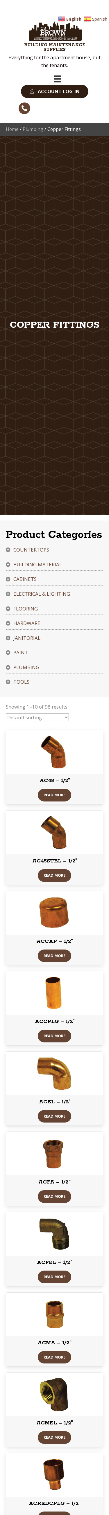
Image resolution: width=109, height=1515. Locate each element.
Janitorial (26, 638)
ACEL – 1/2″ (54, 1102)
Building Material (37, 564)
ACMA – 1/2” (54, 1343)
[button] (54, 91)
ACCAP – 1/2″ (54, 941)
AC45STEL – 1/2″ (54, 861)
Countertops (31, 549)
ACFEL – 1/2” (54, 1262)
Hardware (26, 623)
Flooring (25, 608)
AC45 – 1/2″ (55, 780)
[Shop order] (37, 717)
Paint (20, 652)
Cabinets (25, 579)
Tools (21, 681)
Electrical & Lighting (41, 593)
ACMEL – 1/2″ (54, 1423)
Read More (54, 794)
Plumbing (33, 129)
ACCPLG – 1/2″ (54, 1021)
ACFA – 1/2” (54, 1182)
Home (12, 129)
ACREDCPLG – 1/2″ (54, 1503)
